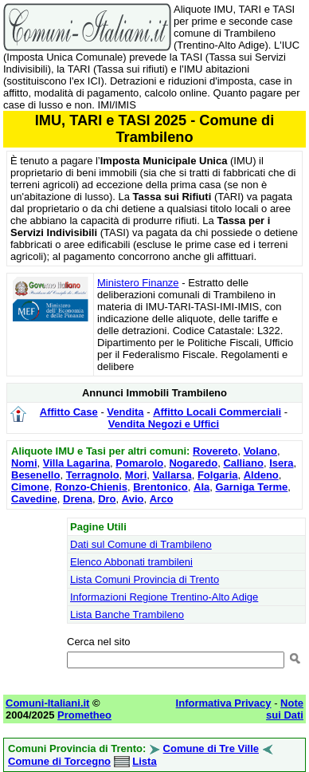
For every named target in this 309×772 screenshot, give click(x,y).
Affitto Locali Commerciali (217, 412)
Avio (133, 499)
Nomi (24, 463)
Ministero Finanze (138, 283)
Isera (281, 463)
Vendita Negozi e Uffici (163, 424)
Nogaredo (193, 463)
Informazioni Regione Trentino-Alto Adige (164, 597)
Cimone (30, 487)
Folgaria (218, 475)
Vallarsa (172, 475)
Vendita (125, 412)
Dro (106, 499)
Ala (201, 487)
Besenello (35, 475)
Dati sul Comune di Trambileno (141, 544)
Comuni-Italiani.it (47, 703)
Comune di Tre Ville (211, 748)
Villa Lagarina (76, 463)
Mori (136, 475)
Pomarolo (139, 463)
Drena (77, 499)
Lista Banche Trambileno (127, 614)
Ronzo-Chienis (91, 487)
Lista (144, 761)
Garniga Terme (251, 487)
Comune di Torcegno (59, 761)
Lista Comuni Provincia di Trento (144, 579)
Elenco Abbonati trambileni (131, 562)
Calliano (243, 463)
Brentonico (160, 487)
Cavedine (34, 499)
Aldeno (261, 475)
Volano (260, 451)
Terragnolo (92, 475)
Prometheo (84, 715)
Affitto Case (69, 412)
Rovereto (215, 451)
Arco (162, 499)
